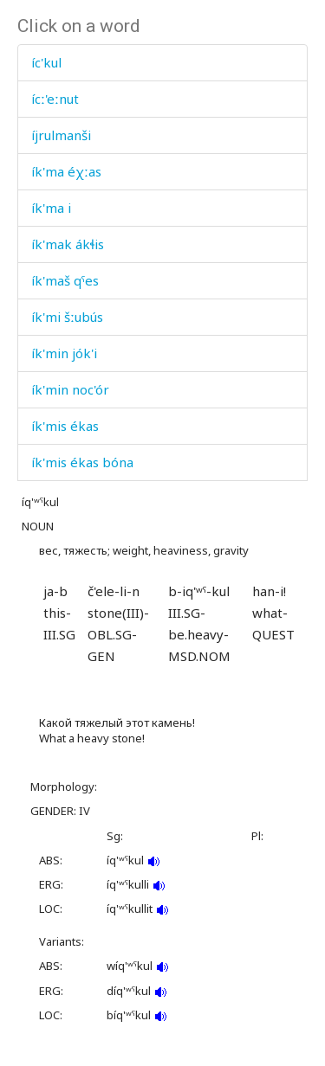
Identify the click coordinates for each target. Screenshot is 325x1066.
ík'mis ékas (65, 425)
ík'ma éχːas (66, 171)
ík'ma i (51, 207)
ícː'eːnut (55, 98)
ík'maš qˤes (65, 280)
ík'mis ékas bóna (82, 462)
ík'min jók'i (64, 353)
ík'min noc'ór (70, 389)
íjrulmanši (61, 135)
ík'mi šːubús (67, 316)
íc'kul (46, 62)
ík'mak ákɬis (67, 244)
